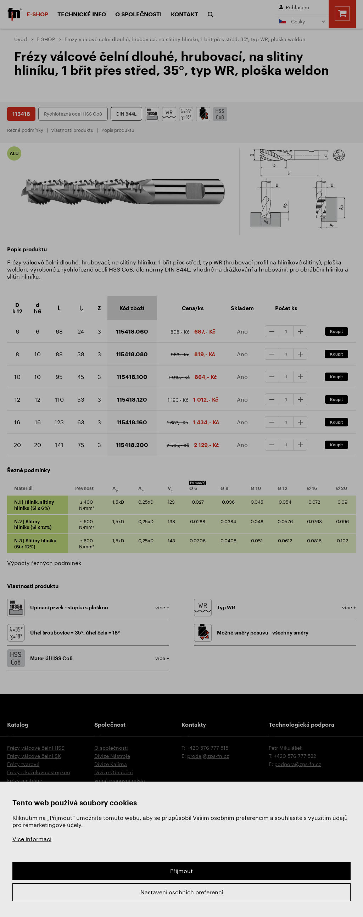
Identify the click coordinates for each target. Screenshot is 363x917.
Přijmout (181, 870)
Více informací (31, 838)
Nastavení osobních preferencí (181, 892)
